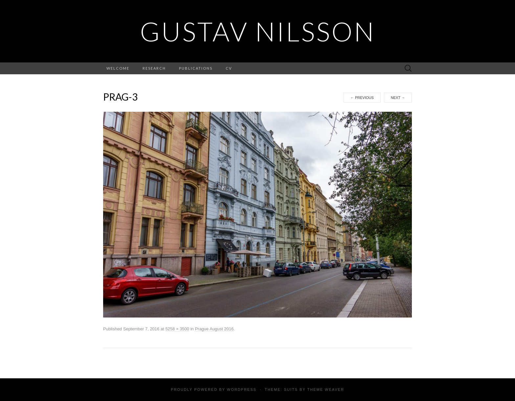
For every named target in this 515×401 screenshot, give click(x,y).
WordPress (242, 389)
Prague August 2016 (214, 328)
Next (398, 98)
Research (154, 68)
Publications (196, 68)
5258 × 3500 (177, 328)
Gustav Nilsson (257, 31)
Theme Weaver (325, 389)
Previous (362, 98)
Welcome (117, 68)
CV (229, 68)
